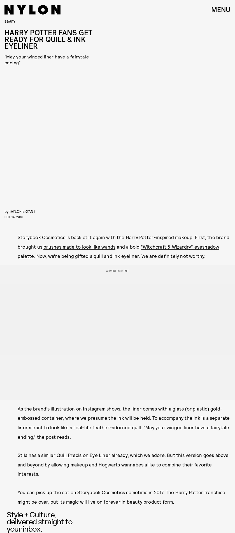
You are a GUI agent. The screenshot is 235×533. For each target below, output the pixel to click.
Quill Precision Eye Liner (83, 455)
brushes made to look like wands (79, 246)
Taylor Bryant (22, 211)
